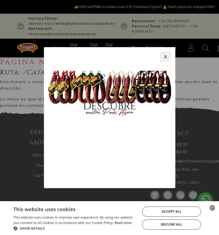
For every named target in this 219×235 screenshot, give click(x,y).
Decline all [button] (171, 224)
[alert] (109, 218)
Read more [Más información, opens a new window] (123, 222)
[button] (75, 228)
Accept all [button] (172, 211)
